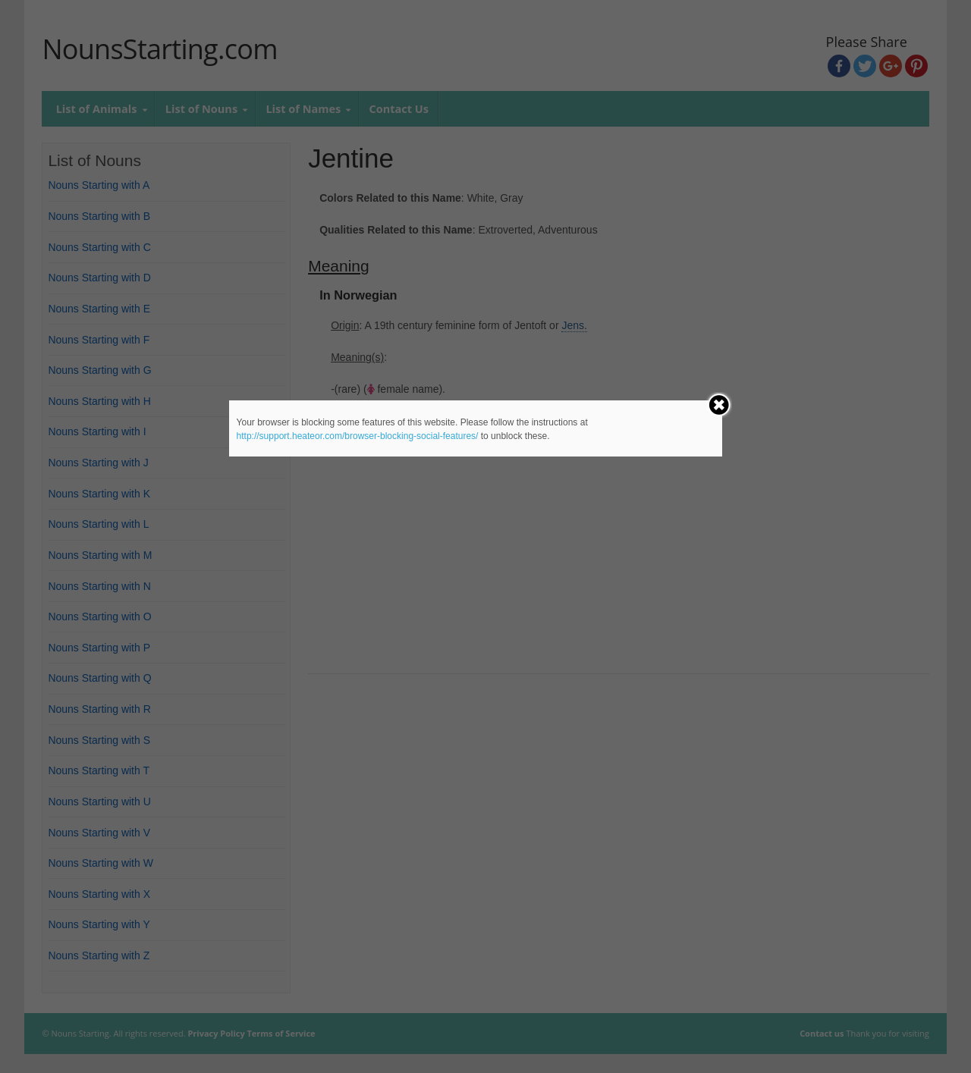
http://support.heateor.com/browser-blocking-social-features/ (358, 436)
